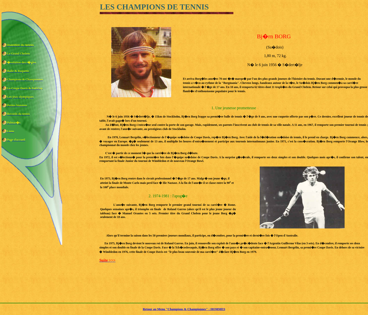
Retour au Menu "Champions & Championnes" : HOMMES (184, 309)
